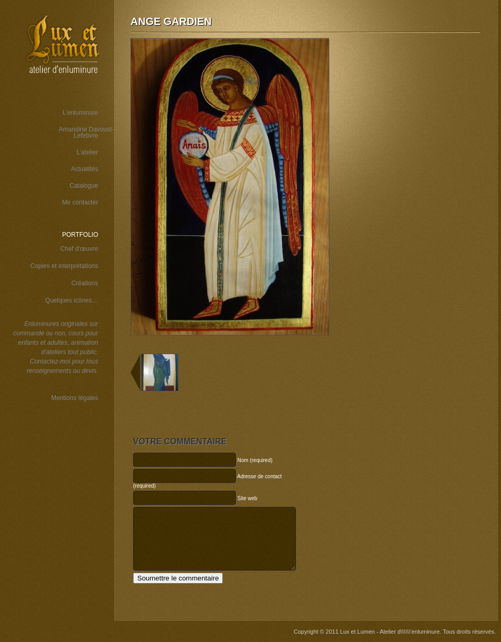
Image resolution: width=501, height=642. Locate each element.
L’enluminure (80, 112)
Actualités (84, 169)
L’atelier (87, 152)
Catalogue (83, 185)
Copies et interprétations (64, 266)
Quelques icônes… (71, 300)
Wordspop (75, 463)
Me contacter (80, 202)
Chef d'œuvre (79, 248)
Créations (84, 283)
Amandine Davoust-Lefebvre (86, 132)
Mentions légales (74, 398)
